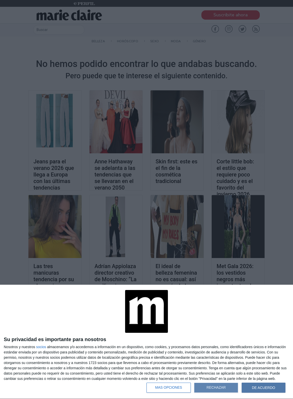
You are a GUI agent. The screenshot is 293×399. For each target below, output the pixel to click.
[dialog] (146, 342)
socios (41, 347)
